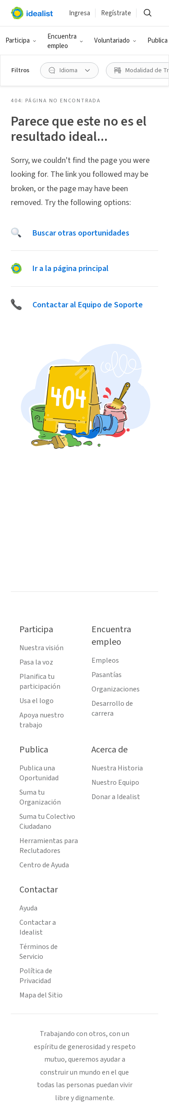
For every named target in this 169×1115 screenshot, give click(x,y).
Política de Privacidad (35, 976)
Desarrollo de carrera (112, 708)
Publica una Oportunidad (39, 773)
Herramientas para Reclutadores (48, 846)
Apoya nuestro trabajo (41, 720)
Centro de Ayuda (44, 865)
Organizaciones (115, 689)
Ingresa (79, 13)
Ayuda (28, 908)
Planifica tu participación (39, 681)
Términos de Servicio (38, 952)
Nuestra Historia (117, 768)
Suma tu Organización (40, 797)
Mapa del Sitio (41, 995)
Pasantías (106, 675)
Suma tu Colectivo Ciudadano (47, 821)
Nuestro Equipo (115, 782)
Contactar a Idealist (37, 927)
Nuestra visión (41, 648)
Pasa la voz (36, 662)
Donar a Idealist (115, 797)
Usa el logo (36, 701)
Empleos (105, 660)
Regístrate (116, 13)
